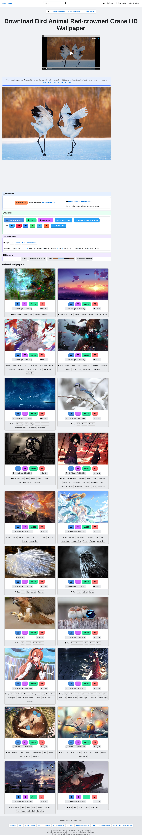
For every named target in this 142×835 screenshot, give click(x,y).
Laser (73, 365)
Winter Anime (72, 697)
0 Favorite (45, 220)
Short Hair (82, 478)
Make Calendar (64, 220)
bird (12, 243)
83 (33, 797)
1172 (33, 304)
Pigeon (46, 248)
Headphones (25, 694)
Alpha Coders (7, 3)
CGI (22, 592)
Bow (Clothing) (71, 478)
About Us (13, 825)
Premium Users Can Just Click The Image (56, 82)
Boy (80, 369)
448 (33, 355)
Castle (21, 537)
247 (86, 633)
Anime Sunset (93, 314)
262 (86, 414)
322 (33, 582)
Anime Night (83, 697)
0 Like (31, 220)
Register (136, 3)
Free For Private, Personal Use (79, 202)
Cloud (71, 314)
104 (86, 527)
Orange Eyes (33, 365)
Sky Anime (41, 428)
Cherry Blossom (37, 752)
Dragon (24, 541)
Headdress (20, 369)
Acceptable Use (58, 825)
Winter (93, 694)
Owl (25, 248)
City (33, 537)
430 (86, 304)
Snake (44, 537)
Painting (103, 752)
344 (33, 633)
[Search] (65, 3)
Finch (81, 248)
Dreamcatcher (17, 365)
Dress (22, 752)
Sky (31, 424)
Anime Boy (86, 369)
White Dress (65, 541)
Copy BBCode (59, 226)
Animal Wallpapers (75, 11)
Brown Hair (43, 365)
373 (86, 355)
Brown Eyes (76, 482)
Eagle (13, 248)
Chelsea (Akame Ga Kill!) (25, 697)
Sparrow (53, 248)
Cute (66, 752)
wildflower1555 (48, 203)
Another (86, 486)
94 (86, 797)
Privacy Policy (30, 825)
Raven (39, 478)
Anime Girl (47, 369)
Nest (86, 248)
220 (86, 468)
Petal (27, 752)
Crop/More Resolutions (87, 220)
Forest (26, 314)
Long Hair (12, 369)
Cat (21, 756)
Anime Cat (27, 756)
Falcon (91, 592)
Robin (91, 248)
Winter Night (103, 697)
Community (121, 3)
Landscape (45, 424)
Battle (27, 537)
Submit (110, 3)
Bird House (66, 248)
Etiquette (70, 825)
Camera (66, 365)
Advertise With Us (82, 825)
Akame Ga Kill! (47, 697)
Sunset (84, 314)
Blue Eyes (95, 365)
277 (86, 582)
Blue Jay (91, 424)
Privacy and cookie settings (122, 825)
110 (86, 684)
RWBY (87, 807)
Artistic (96, 752)
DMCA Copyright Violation (101, 825)
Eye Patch (94, 482)
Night (66, 694)
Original (47, 807)
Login (129, 3)
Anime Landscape (20, 428)
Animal (17, 243)
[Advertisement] (56, 175)
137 (33, 684)
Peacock (45, 314)
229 (33, 468)
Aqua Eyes (80, 537)
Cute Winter (83, 756)
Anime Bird (103, 314)
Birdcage (97, 248)
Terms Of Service (44, 825)
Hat (96, 537)
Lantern (78, 694)
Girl (41, 369)
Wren (98, 643)
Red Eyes (86, 482)
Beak (59, 248)
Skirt (101, 482)
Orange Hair (36, 694)
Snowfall (86, 694)
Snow (85, 752)
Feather (19, 248)
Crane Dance (89, 11)
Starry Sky (19, 424)
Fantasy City (33, 541)
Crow (68, 369)
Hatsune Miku (76, 541)
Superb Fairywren (77, 643)
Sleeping (14, 752)
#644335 (71, 258)
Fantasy (50, 537)
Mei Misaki (78, 486)
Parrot (30, 248)
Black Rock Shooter (25, 482)
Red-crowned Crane (29, 243)
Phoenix (14, 537)
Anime (77, 314)
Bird (31, 314)
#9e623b (55, 258)
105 (33, 742)
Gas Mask (104, 365)
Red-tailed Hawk (38, 643)
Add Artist (21, 203)
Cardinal (74, 248)
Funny (72, 752)
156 (86, 742)
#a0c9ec (61, 258)
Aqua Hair (72, 537)
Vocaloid (92, 541)
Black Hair (101, 478)
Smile (52, 694)
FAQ (20, 825)
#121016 (66, 258)
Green (19, 314)
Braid (51, 365)
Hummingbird (38, 248)
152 (33, 527)
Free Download (14, 220)
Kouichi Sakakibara (67, 486)
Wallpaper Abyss (59, 11)
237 (33, 414)
